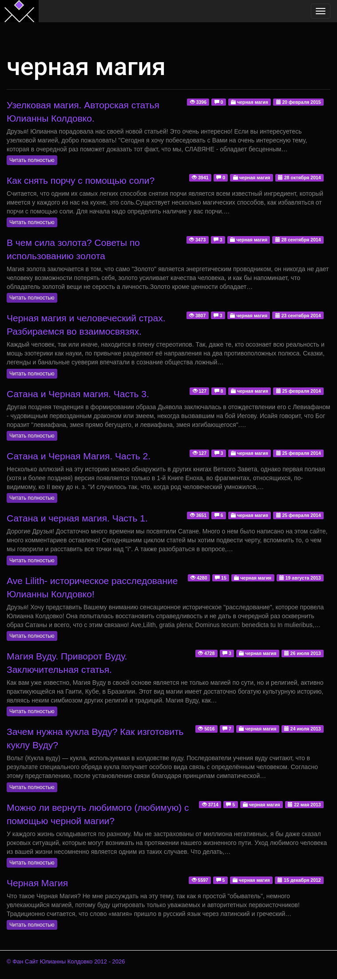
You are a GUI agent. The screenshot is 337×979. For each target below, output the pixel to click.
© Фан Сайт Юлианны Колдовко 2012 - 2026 (66, 961)
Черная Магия (37, 883)
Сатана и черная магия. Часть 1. (77, 518)
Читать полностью (32, 160)
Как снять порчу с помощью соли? (81, 180)
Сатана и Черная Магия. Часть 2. (79, 456)
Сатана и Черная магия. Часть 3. (78, 394)
